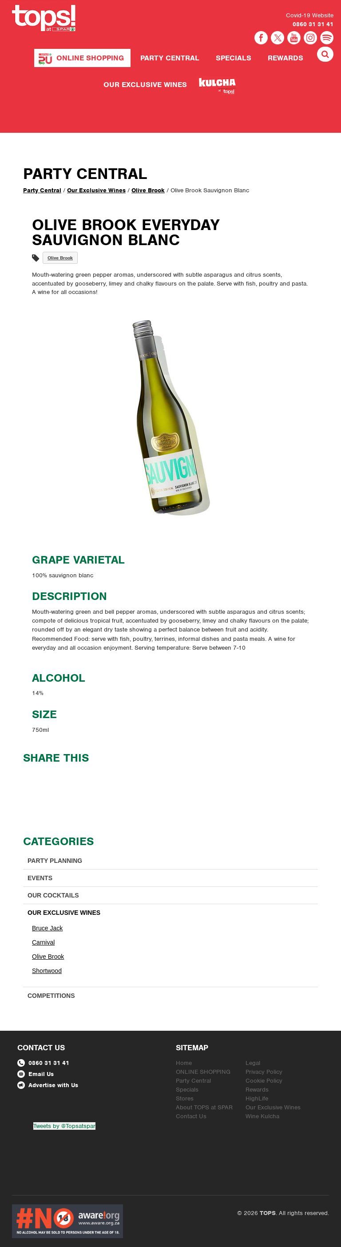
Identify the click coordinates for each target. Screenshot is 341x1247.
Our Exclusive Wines (145, 84)
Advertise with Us (47, 1085)
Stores (185, 1098)
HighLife (257, 1098)
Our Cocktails (53, 895)
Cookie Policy (264, 1080)
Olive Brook (148, 190)
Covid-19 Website (309, 15)
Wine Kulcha (262, 1116)
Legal (253, 1063)
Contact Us (191, 1116)
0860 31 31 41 (313, 24)
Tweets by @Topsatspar (64, 1126)
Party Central (169, 58)
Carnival (43, 942)
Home (184, 1063)
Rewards (285, 58)
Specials (233, 58)
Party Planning (55, 860)
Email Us (35, 1074)
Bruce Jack (47, 928)
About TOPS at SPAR (204, 1107)
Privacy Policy (264, 1072)
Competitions (51, 995)
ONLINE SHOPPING (90, 58)
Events (40, 878)
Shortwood (47, 970)
